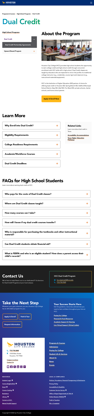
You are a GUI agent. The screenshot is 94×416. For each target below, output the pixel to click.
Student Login (6, 380)
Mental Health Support (9, 403)
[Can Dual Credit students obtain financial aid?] (46, 244)
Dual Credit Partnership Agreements (18, 45)
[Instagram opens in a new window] (21, 367)
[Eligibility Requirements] (31, 135)
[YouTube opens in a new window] (8, 367)
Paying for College (60, 315)
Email (4, 387)
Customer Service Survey (57, 390)
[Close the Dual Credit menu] (34, 39)
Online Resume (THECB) (56, 397)
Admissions (53, 347)
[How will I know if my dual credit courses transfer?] (46, 222)
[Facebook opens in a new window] (11, 367)
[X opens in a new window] (14, 367)
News (51, 362)
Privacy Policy (53, 384)
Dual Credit (8, 39)
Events (51, 365)
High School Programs (24, 14)
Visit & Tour (25, 317)
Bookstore (5, 393)
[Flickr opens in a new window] (24, 367)
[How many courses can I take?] (46, 213)
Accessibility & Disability (57, 387)
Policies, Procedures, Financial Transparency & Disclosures (67, 380)
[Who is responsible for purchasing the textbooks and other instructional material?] (46, 233)
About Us (52, 358)
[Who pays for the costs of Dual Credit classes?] (46, 194)
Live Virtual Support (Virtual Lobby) (66, 325)
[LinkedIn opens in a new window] (18, 367)
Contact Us (10, 362)
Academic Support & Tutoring (64, 322)
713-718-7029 (61, 282)
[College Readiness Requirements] (31, 144)
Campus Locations (12, 360)
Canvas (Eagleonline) (8, 384)
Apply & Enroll (10, 317)
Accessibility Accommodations (78, 135)
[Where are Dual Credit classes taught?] (46, 203)
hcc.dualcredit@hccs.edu (65, 280)
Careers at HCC (7, 400)
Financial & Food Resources (63, 319)
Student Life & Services (58, 354)
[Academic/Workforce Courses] (31, 154)
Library (4, 397)
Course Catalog (7, 390)
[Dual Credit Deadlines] (31, 163)
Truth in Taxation (54, 400)
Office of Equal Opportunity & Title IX (61, 393)
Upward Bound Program (12, 51)
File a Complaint (54, 403)
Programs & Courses (8, 14)
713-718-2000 (14, 351)
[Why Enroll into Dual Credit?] (31, 125)
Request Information (12, 324)
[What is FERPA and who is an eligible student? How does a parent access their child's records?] (46, 255)
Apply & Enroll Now (51, 99)
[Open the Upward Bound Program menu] (34, 51)
